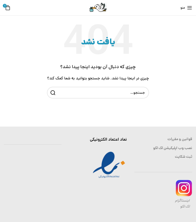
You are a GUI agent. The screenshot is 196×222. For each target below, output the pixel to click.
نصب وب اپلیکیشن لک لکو (172, 148)
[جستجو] (98, 92)
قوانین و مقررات (179, 139)
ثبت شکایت (183, 156)
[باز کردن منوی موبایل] (186, 8)
